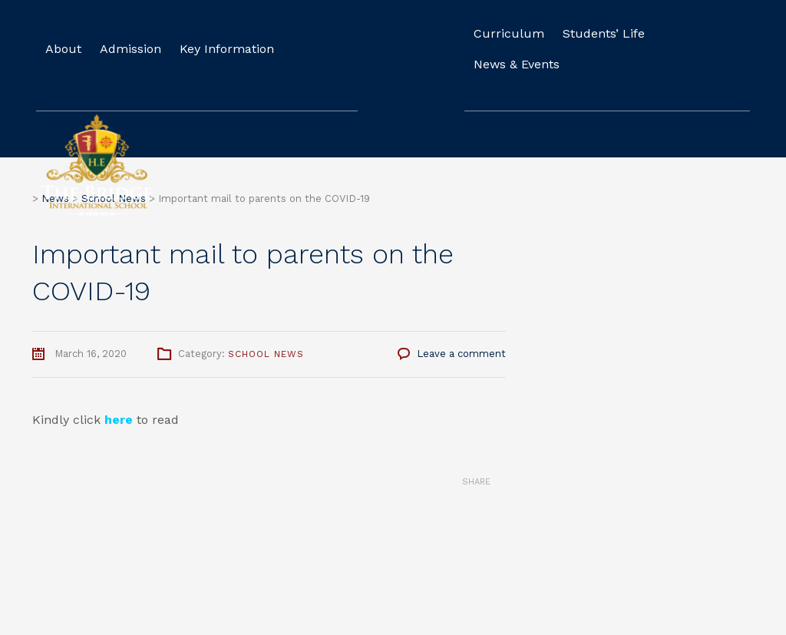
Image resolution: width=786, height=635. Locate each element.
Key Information (227, 48)
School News (266, 354)
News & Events (517, 64)
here (118, 419)
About (63, 48)
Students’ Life (604, 33)
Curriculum (509, 33)
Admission (130, 48)
